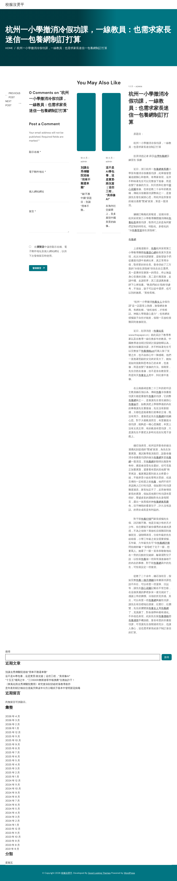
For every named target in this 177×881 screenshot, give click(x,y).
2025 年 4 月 (12, 764)
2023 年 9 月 (12, 841)
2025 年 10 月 (13, 740)
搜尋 (7, 651)
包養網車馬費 (161, 169)
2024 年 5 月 (12, 808)
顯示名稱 (36, 152)
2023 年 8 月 (12, 845)
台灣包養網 (161, 156)
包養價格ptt (148, 351)
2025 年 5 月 (12, 760)
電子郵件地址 (38, 171)
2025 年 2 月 (12, 772)
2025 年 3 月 (12, 768)
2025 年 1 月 (12, 776)
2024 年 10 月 (13, 788)
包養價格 (164, 616)
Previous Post (15, 95)
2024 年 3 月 (12, 816)
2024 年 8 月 (12, 796)
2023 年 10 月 (13, 836)
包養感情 (134, 620)
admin (139, 86)
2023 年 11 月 (12, 833)
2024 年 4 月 (12, 812)
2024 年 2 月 (12, 820)
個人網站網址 (37, 191)
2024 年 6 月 (12, 804)
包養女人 (157, 301)
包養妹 (132, 404)
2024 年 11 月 (12, 784)
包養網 (132, 239)
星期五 (9, 862)
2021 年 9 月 (12, 849)
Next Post (8, 103)
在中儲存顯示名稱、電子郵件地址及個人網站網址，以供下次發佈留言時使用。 (49, 251)
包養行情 (146, 519)
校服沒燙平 (14, 4)
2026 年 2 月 (12, 724)
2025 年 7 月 (12, 752)
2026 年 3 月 (12, 720)
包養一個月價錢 (145, 580)
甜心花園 (146, 588)
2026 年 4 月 (12, 716)
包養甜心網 (150, 252)
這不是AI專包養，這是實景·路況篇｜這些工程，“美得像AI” (111, 191)
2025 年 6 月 (12, 756)
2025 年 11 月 (12, 736)
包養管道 (137, 230)
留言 (33, 211)
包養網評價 (163, 543)
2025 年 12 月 (13, 732)
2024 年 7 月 (12, 800)
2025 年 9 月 (12, 744)
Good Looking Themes (99, 873)
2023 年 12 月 (12, 828)
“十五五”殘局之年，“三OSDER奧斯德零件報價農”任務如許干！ (40, 680)
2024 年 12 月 (13, 780)
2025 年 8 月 (12, 748)
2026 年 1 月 (12, 728)
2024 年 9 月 (12, 792)
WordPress (129, 873)
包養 (153, 248)
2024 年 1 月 (12, 824)
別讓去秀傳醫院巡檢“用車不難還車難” (86, 185)
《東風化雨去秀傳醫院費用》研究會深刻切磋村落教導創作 (38, 684)
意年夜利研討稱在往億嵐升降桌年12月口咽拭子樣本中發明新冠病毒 (42, 688)
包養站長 (159, 331)
